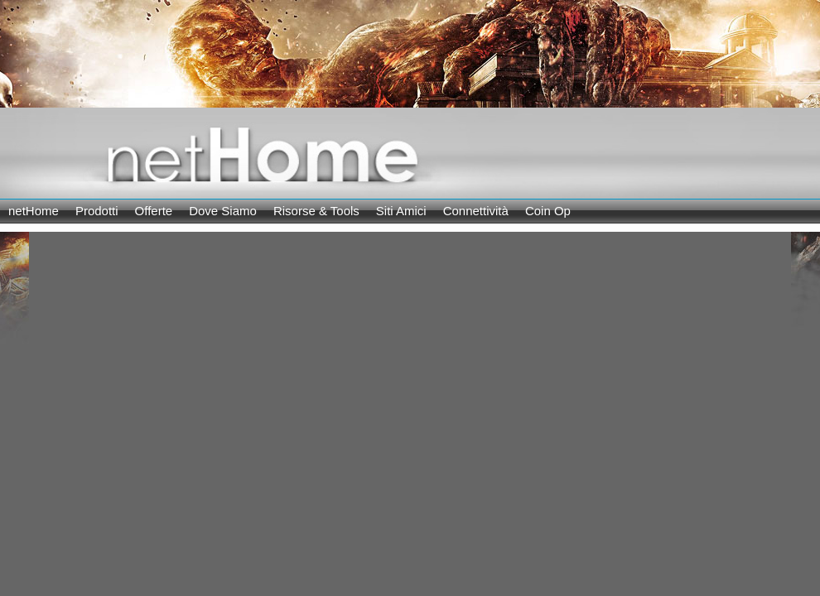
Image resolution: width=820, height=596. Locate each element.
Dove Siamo (223, 211)
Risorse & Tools (316, 211)
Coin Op (548, 211)
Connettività (476, 211)
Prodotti (96, 211)
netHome (33, 211)
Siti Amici (401, 211)
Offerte (154, 211)
